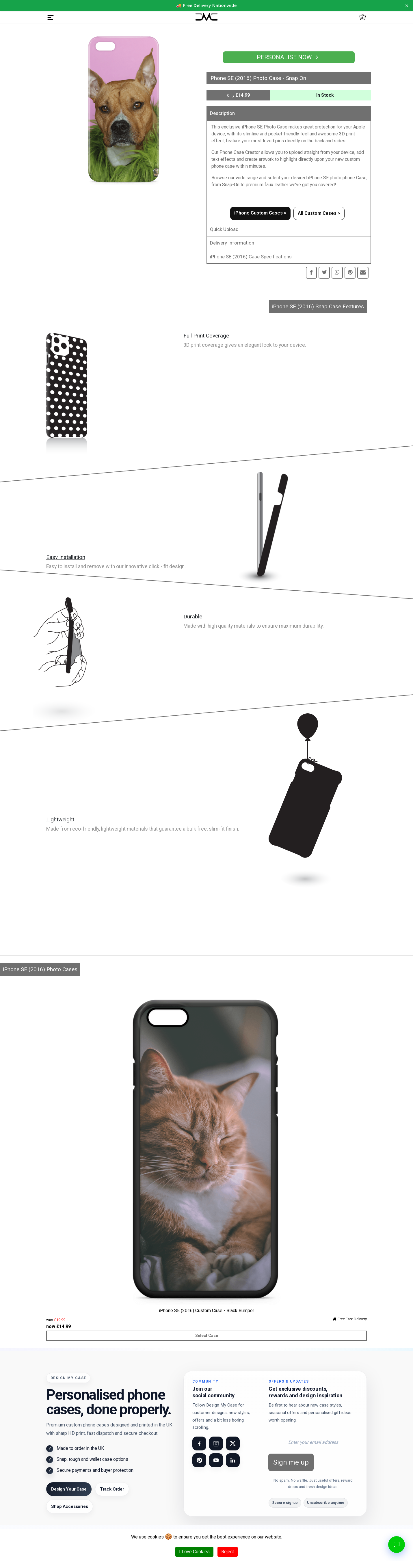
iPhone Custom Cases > (260, 213)
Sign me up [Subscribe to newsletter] (291, 1462)
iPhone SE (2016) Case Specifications (251, 257)
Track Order (112, 1489)
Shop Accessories (69, 1506)
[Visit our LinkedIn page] (233, 1460)
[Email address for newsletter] (313, 1442)
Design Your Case (69, 1489)
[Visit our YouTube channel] (216, 1460)
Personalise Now (289, 57)
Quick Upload (224, 229)
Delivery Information (232, 243)
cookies (156, 1537)
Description (222, 113)
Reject (227, 1551)
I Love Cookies (194, 1551)
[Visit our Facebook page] (199, 1443)
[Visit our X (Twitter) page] (233, 1443)
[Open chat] (396, 1544)
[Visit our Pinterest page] (199, 1460)
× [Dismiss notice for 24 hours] (407, 5)
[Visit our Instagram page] (216, 1443)
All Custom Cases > (319, 213)
